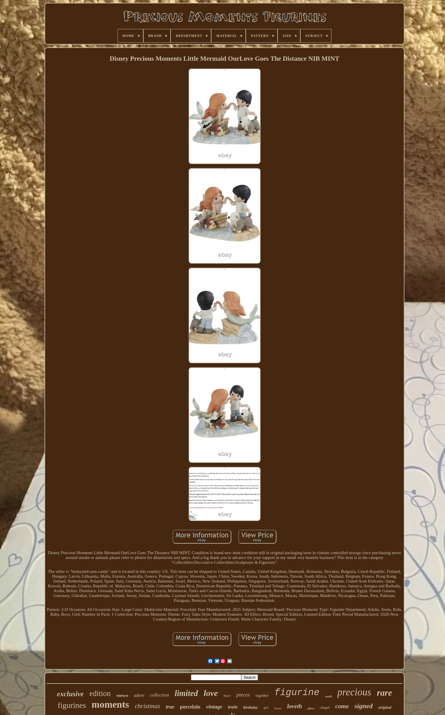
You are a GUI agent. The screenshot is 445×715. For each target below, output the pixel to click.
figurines (72, 705)
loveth (294, 706)
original (384, 707)
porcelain (190, 707)
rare (384, 693)
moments (110, 704)
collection (159, 695)
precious (354, 692)
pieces (243, 695)
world (328, 696)
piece (311, 708)
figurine (296, 692)
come (342, 706)
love (211, 693)
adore (139, 695)
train (233, 707)
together (262, 695)
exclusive (70, 694)
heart (227, 696)
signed (363, 706)
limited (186, 693)
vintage (214, 707)
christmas (147, 706)
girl (266, 708)
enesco (122, 695)
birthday (250, 707)
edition (100, 693)
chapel (324, 707)
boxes (278, 708)
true (170, 707)
